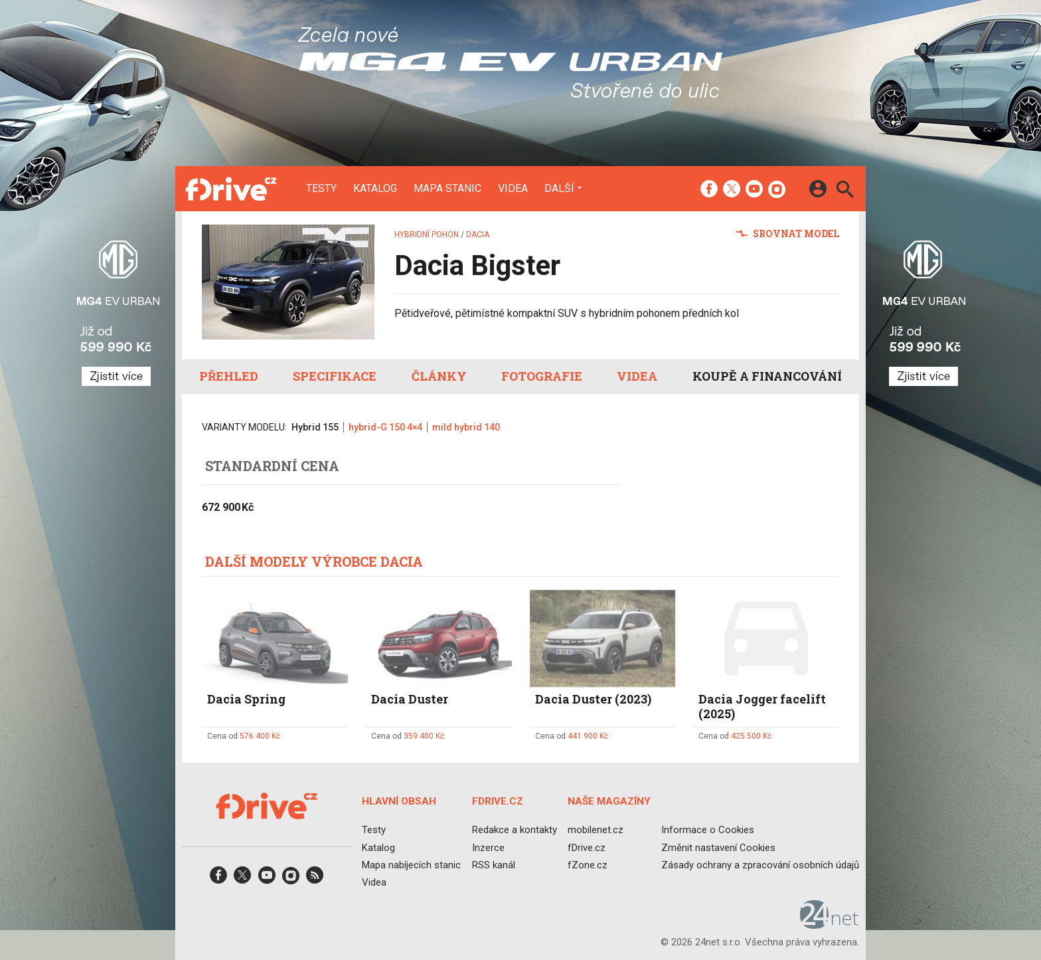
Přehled (228, 376)
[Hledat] (844, 191)
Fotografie (541, 376)
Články (439, 376)
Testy (321, 188)
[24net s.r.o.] (829, 924)
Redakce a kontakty (514, 830)
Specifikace (334, 376)
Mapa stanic (447, 188)
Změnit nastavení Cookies (718, 847)
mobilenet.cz (595, 830)
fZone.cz (587, 864)
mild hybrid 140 (466, 427)
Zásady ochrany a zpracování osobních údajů (760, 864)
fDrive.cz (586, 847)
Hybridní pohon (426, 234)
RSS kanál (493, 864)
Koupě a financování (767, 376)
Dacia (477, 234)
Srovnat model (787, 233)
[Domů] (230, 188)
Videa (513, 188)
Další (559, 188)
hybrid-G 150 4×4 (385, 427)
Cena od (243, 736)
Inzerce (488, 847)
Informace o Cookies (707, 830)
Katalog (375, 188)
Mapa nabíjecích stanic (411, 864)
